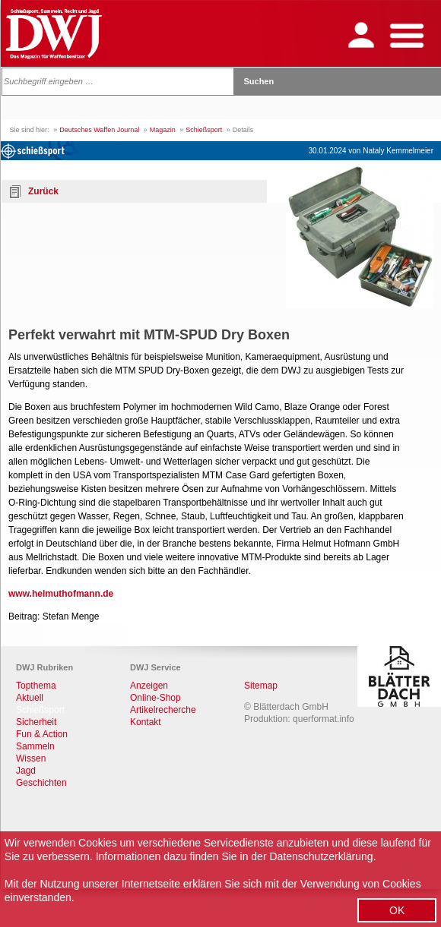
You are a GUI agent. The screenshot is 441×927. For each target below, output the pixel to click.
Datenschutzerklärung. (322, 856)
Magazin (163, 130)
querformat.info (323, 719)
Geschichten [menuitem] (41, 782)
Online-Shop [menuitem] (155, 697)
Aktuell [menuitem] (29, 697)
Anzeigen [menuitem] (149, 685)
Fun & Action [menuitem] (42, 734)
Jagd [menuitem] (26, 770)
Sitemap (261, 685)
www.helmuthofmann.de (60, 593)
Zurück (43, 191)
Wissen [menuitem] (31, 758)
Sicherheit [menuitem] (36, 722)
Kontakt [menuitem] (145, 722)
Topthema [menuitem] (36, 685)
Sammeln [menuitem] (35, 746)
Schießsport (204, 130)
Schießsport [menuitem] (40, 710)
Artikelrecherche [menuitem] (163, 710)
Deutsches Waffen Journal (99, 130)
